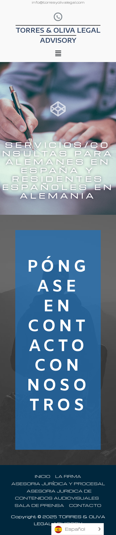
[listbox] (77, 529)
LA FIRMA (68, 476)
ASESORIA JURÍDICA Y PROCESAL (58, 483)
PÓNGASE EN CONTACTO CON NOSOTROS (58, 336)
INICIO (42, 476)
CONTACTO (85, 505)
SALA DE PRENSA (39, 505)
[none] (77, 529)
